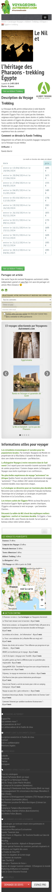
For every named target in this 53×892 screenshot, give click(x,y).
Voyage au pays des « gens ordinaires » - (21, 691)
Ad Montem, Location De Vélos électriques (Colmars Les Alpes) (23, 803)
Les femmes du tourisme (11, 857)
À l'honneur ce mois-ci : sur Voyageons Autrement (24, 617)
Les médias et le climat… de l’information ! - (22, 634)
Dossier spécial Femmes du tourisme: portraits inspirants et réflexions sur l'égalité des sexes (25, 847)
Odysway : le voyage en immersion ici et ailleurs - (24, 673)
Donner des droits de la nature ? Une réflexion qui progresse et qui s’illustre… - (25, 646)
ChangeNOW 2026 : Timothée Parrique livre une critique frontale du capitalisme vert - (25, 668)
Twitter (4, 761)
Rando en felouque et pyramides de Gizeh (26, 394)
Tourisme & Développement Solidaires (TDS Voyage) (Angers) (26, 796)
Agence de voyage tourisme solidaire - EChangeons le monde (25, 866)
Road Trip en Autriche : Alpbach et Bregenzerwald (21, 843)
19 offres (8, 540)
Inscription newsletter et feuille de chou (17, 737)
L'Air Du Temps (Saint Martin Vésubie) (16, 782)
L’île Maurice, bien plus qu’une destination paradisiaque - (22, 678)
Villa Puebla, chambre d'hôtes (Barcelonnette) (20, 810)
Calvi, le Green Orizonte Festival (14, 871)
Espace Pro (5, 718)
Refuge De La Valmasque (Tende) (14, 779)
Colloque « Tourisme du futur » (13, 863)
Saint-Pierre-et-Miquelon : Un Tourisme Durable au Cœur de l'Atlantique (25, 836)
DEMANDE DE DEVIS (13, 885)
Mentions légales (8, 745)
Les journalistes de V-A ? (11, 724)
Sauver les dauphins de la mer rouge (15, 854)
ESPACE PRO (40, 885)
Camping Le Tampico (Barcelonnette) (16, 807)
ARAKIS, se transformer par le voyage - (20, 652)
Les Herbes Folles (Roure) (11, 813)
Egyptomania (26, 360)
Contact (4, 739)
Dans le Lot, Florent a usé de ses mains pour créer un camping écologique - (23, 685)
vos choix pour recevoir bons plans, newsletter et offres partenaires (25, 315)
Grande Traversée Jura (10, 832)
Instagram (5, 764)
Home (3, 21)
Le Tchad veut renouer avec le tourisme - (21, 621)
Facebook (5, 758)
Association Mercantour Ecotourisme (16, 829)
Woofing (4, 840)
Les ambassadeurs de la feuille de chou (17, 727)
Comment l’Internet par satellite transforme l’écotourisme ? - (23, 703)
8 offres (11, 552)
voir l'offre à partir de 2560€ (16, 564)
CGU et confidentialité (10, 742)
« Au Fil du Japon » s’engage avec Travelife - (22, 656)
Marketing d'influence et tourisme (15, 868)
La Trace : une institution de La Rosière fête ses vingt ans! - (22, 639)
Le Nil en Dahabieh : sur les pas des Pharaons (26, 427)
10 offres (14, 544)
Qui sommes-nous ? (9, 721)
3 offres (11, 556)
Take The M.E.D (7, 860)
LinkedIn (4, 755)
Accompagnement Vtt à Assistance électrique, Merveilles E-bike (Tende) (25, 792)
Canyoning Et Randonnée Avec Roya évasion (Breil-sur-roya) (25, 788)
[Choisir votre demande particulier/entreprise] (28, 885)
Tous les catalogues (9, 774)
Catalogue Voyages (15, 21)
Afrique (43, 21)
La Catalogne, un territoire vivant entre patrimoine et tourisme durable (22, 825)
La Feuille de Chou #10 (10, 851)
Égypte (7, 24)
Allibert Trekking (31, 21)
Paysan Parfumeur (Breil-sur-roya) (15, 776)
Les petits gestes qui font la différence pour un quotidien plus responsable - (23, 661)
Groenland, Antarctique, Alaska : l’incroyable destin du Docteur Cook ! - (26, 696)
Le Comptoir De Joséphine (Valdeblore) (16, 785)
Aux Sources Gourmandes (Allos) (14, 799)
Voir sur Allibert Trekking (13, 91)
